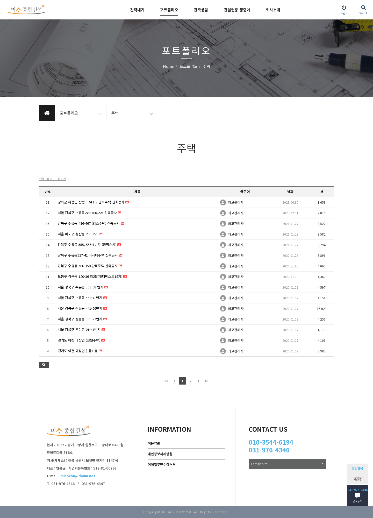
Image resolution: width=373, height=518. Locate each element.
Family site (287, 463)
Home (168, 66)
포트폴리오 (169, 9)
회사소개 (273, 9)
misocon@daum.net (78, 475)
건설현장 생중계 (237, 9)
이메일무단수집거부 (162, 464)
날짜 (290, 191)
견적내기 (137, 9)
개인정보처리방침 (160, 453)
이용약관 (154, 443)
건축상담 (201, 9)
